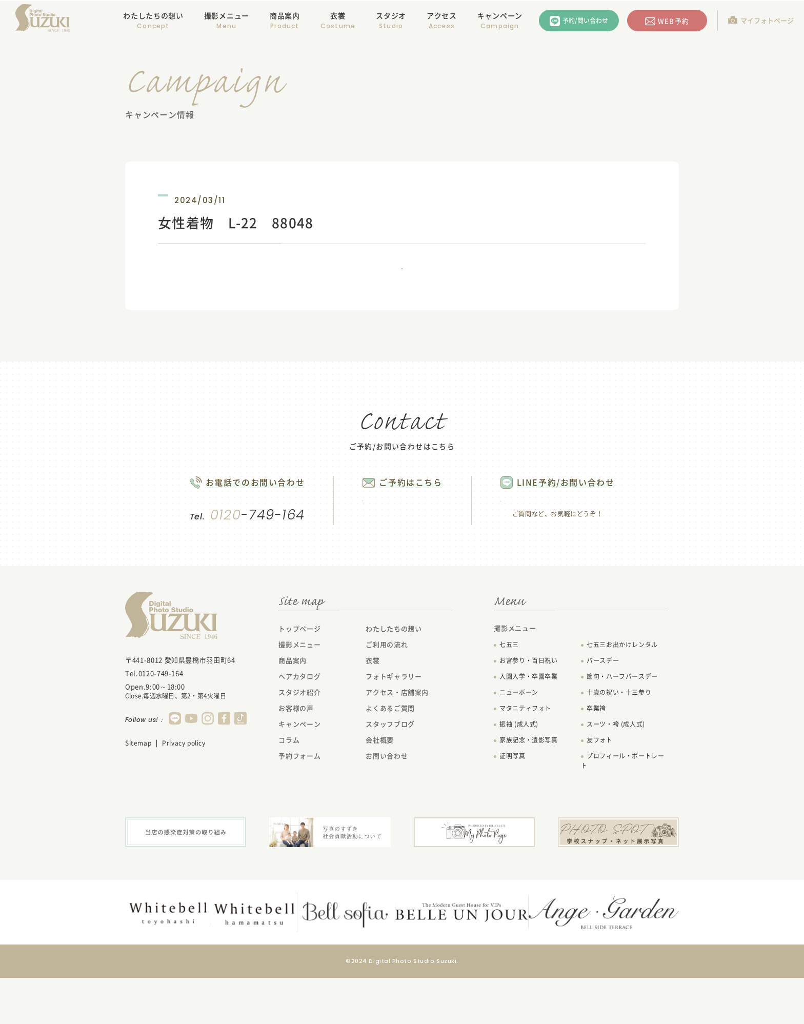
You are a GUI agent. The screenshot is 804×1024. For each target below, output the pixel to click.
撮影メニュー (299, 692)
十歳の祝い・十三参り (619, 740)
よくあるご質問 (390, 755)
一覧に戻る (402, 282)
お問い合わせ (387, 803)
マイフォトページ (767, 20)
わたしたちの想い (153, 15)
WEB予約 (673, 21)
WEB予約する (398, 541)
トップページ (299, 676)
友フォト (599, 787)
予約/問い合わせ (585, 20)
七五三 (509, 692)
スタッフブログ (390, 771)
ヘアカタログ (299, 724)
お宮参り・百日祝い (528, 708)
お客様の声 (295, 755)
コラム (288, 787)
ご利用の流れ (387, 692)
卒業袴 (596, 755)
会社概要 (380, 787)
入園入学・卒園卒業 (528, 724)
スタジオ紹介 (299, 740)
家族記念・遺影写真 (528, 787)
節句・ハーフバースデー (622, 724)
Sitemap (138, 790)
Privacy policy (183, 790)
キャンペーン (499, 15)
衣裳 (337, 15)
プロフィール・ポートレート (622, 808)
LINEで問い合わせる (578, 542)
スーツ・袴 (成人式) (616, 771)
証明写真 (512, 803)
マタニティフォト (525, 755)
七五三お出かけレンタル (622, 692)
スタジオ (391, 15)
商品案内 (285, 15)
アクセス (442, 15)
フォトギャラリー (393, 724)
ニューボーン (518, 740)
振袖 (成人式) (518, 771)
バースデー (603, 708)
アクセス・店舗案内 (397, 740)
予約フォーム (299, 803)
